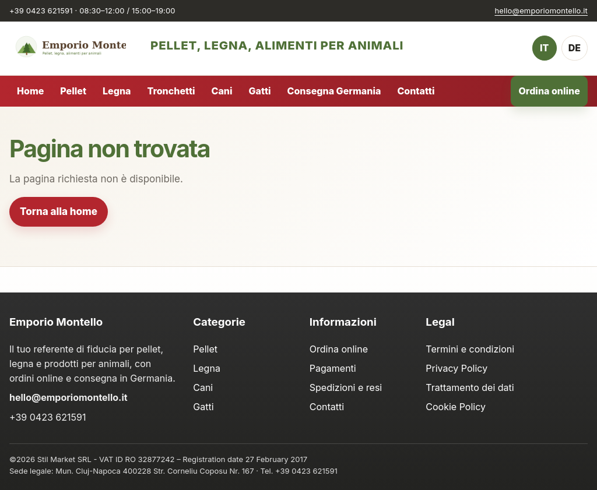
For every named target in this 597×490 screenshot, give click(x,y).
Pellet (73, 91)
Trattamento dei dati (470, 387)
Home (30, 91)
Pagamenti (333, 368)
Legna (117, 91)
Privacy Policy (456, 368)
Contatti (415, 91)
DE (574, 48)
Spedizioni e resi (346, 387)
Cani (222, 91)
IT (544, 48)
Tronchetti (171, 91)
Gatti (260, 91)
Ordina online (549, 91)
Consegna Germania (334, 91)
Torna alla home (58, 211)
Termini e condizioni (470, 349)
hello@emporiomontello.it (541, 10)
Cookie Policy (456, 407)
